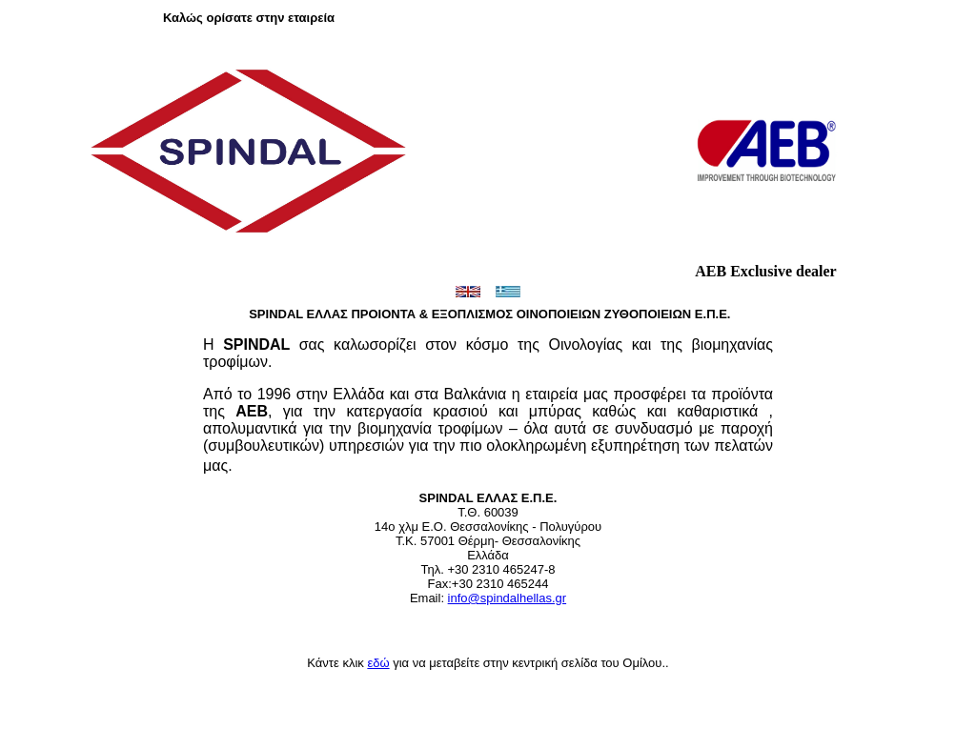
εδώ (378, 663)
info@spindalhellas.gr (507, 598)
